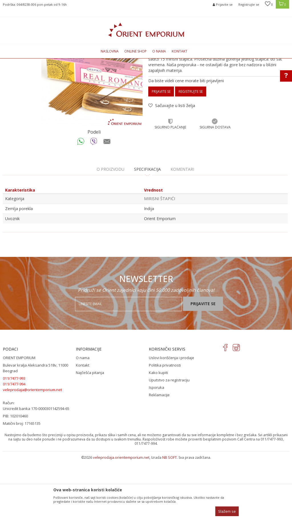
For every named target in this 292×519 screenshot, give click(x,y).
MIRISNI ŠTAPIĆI (87, 61)
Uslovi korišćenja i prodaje (171, 416)
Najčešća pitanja (90, 431)
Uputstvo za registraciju (169, 438)
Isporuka (156, 445)
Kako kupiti (158, 431)
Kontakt (82, 423)
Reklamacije (159, 453)
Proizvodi (63, 61)
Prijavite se (161, 150)
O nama (83, 416)
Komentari (182, 227)
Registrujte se (248, 4)
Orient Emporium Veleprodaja (27, 61)
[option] (92, 134)
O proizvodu (110, 227)
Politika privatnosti (165, 423)
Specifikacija (147, 227)
